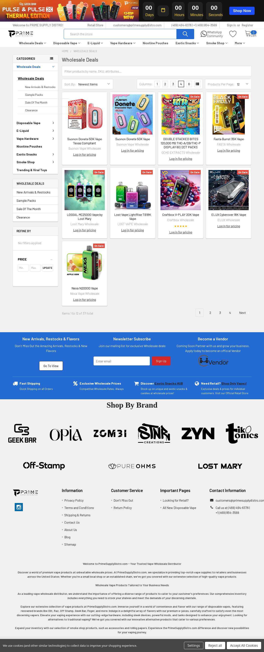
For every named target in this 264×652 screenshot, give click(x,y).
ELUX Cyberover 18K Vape (228, 218)
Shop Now (242, 11)
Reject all (215, 645)
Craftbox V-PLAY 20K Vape (180, 218)
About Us (70, 533)
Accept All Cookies (244, 645)
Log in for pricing (84, 158)
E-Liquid (95, 47)
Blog (67, 541)
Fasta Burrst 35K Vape (229, 143)
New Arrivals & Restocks (40, 90)
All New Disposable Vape (179, 511)
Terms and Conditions (79, 511)
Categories (26, 62)
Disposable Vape (66, 47)
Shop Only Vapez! (234, 387)
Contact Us (72, 526)
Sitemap (70, 548)
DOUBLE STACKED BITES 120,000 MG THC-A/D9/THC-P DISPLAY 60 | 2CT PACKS (181, 147)
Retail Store (95, 25)
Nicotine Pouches (155, 47)
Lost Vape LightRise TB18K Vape (132, 220)
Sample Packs (34, 98)
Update (47, 271)
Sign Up (161, 364)
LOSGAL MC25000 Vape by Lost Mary (84, 220)
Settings (193, 645)
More (240, 47)
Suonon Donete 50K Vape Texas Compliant (84, 145)
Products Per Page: (221, 88)
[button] (35, 262)
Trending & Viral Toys (32, 173)
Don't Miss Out (123, 504)
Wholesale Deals (32, 47)
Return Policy (123, 511)
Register (247, 25)
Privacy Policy (74, 504)
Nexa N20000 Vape (84, 292)
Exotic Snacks (187, 47)
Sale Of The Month (36, 106)
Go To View (51, 369)
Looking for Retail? (176, 504)
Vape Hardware (122, 47)
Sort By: (70, 88)
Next (245, 316)
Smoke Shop (216, 47)
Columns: (146, 87)
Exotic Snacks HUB (169, 387)
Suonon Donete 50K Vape (132, 143)
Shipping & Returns (77, 519)
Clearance (31, 114)
